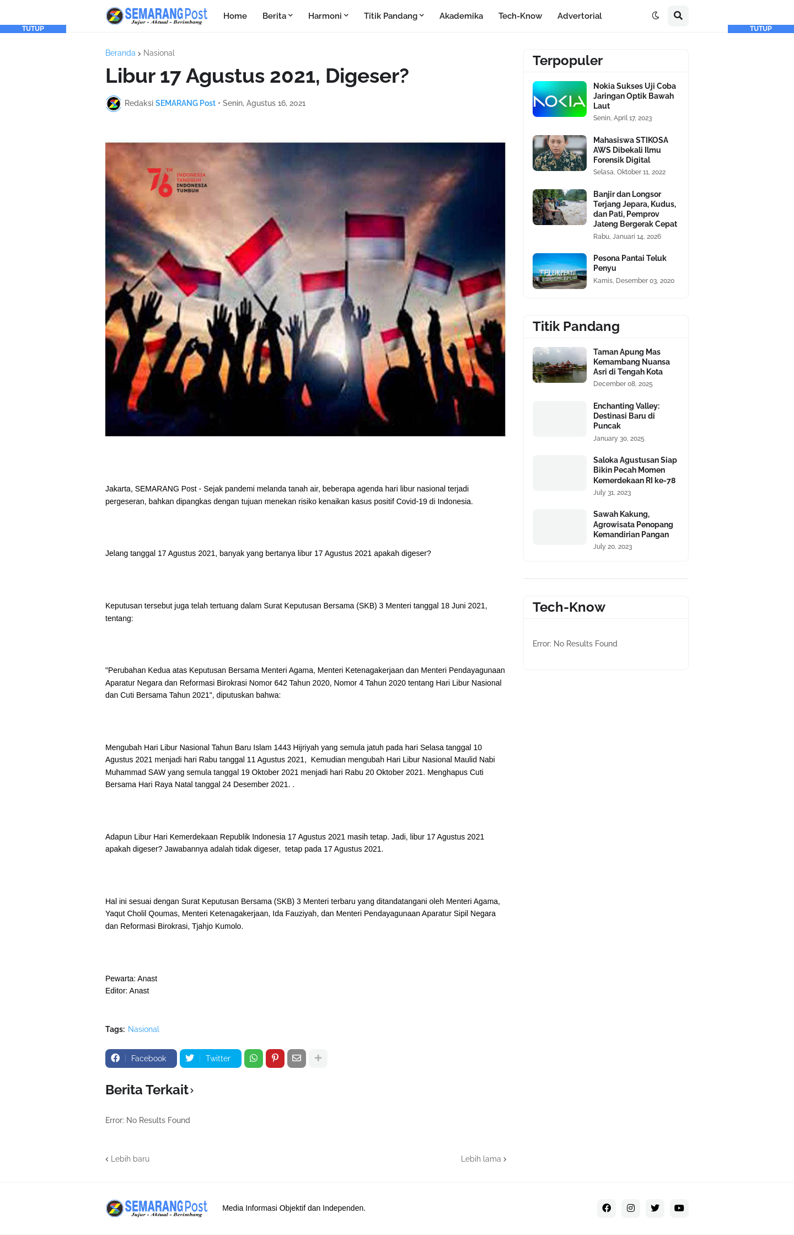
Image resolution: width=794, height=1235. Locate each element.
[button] (655, 16)
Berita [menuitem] (274, 16)
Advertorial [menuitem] (579, 16)
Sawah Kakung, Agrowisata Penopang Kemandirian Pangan (633, 524)
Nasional (159, 53)
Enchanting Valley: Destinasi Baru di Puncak (626, 416)
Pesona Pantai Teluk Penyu (630, 263)
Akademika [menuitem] (461, 16)
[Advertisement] (33, 198)
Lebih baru (130, 1158)
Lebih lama (481, 1158)
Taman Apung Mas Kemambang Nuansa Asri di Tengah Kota (631, 361)
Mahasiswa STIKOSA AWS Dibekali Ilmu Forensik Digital (630, 150)
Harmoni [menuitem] (325, 16)
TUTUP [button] (33, 29)
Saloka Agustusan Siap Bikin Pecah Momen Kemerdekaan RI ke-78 (635, 470)
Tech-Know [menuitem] (520, 16)
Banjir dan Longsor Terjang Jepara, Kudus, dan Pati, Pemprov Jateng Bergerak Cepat (635, 209)
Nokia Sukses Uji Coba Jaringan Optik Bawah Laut (634, 96)
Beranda (120, 53)
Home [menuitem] (235, 16)
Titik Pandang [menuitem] (390, 16)
